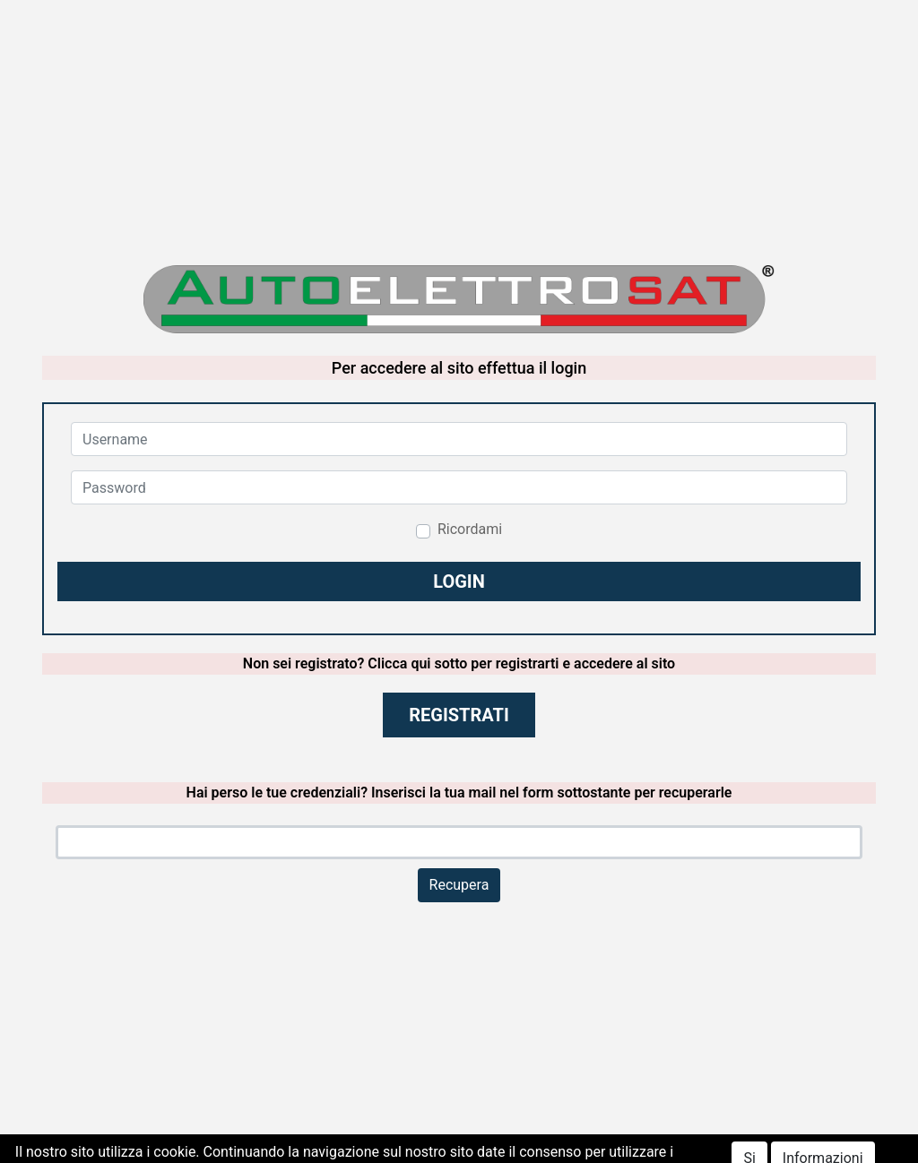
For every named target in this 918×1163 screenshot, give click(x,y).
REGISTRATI (459, 715)
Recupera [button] (459, 884)
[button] (459, 581)
